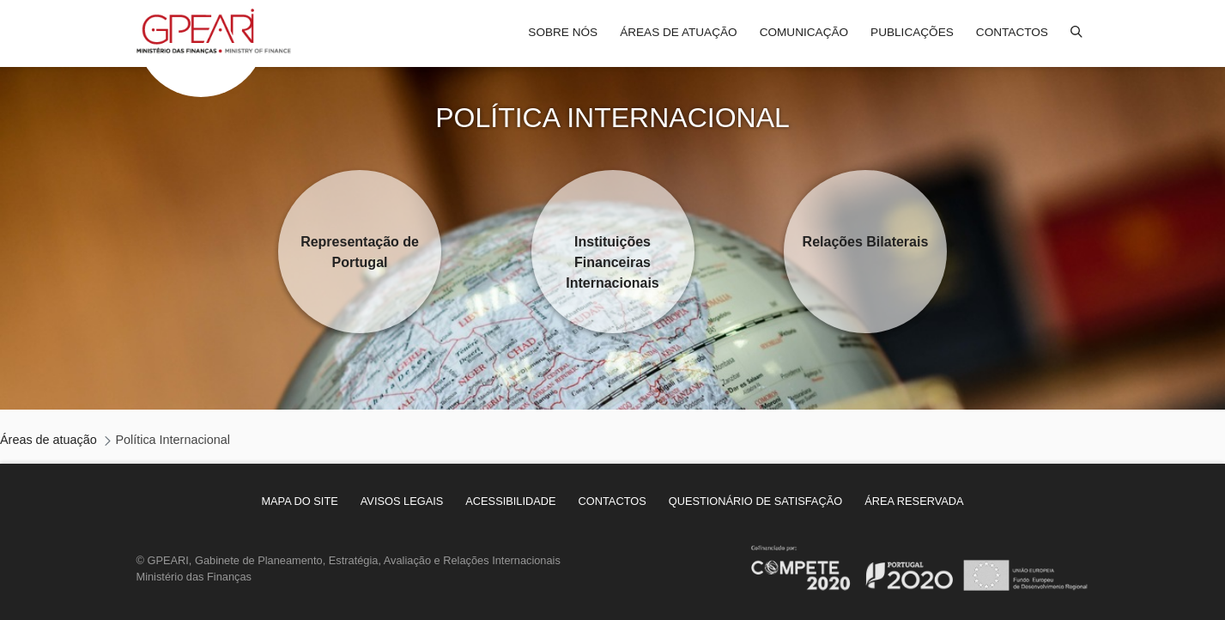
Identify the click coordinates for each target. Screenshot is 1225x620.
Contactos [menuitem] (1012, 32)
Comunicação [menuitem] (804, 32)
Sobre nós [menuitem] (562, 32)
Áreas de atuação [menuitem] (678, 32)
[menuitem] (299, 501)
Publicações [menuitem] (912, 32)
